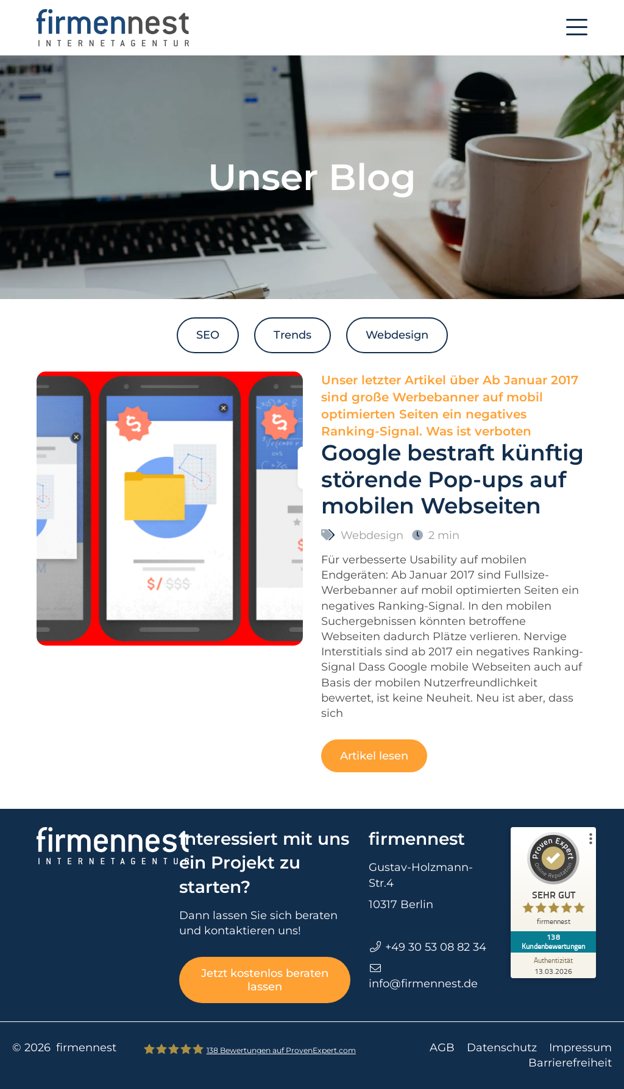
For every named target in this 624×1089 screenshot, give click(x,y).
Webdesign (397, 335)
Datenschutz (502, 1047)
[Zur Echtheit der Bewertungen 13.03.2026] (556, 957)
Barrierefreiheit (570, 1063)
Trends (292, 335)
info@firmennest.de (423, 983)
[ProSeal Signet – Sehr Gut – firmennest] (556, 881)
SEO (207, 335)
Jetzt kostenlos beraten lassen (264, 980)
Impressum (580, 1047)
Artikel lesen (374, 756)
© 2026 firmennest (64, 1047)
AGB (442, 1047)
